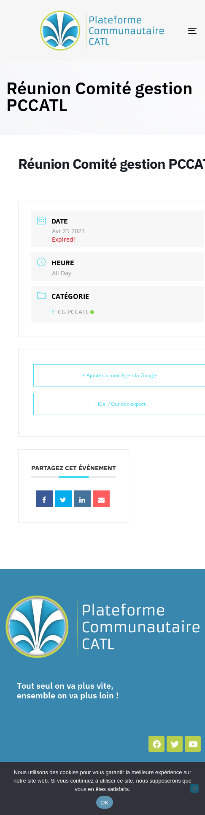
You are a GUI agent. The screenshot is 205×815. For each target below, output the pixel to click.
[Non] (194, 788)
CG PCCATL (73, 312)
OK (104, 802)
